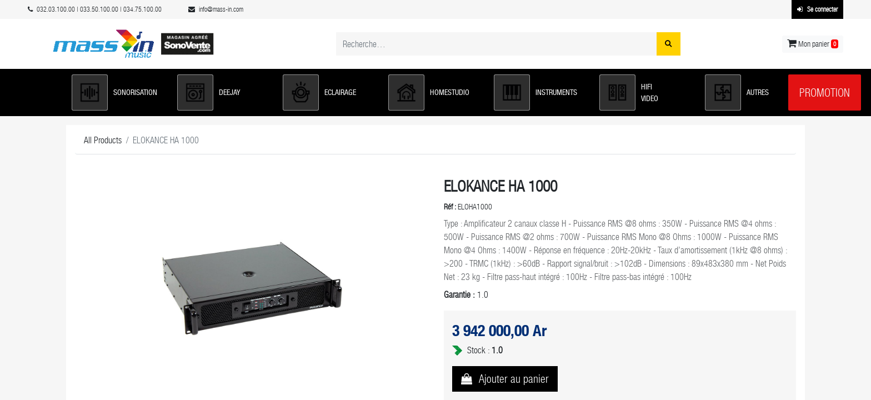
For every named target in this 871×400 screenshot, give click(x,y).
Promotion (824, 92)
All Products (103, 140)
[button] (119, 92)
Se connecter (817, 9)
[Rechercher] (668, 44)
